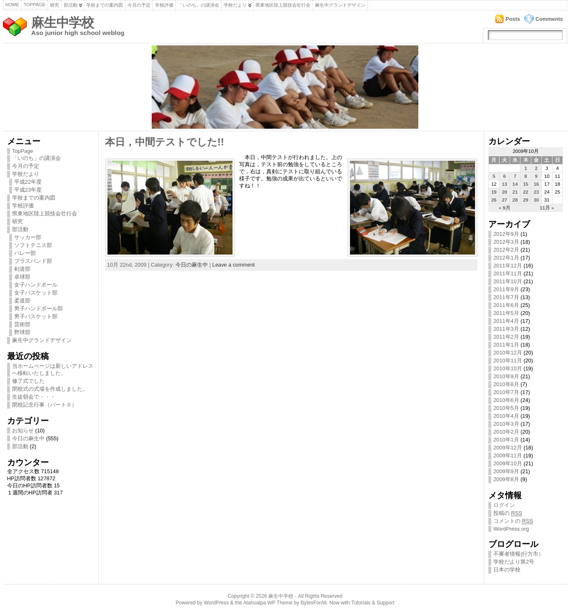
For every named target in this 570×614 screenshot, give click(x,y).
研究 (54, 4)
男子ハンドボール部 (38, 308)
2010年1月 (506, 440)
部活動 (71, 4)
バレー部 (25, 253)
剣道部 (22, 269)
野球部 (22, 332)
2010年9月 (506, 376)
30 (536, 199)
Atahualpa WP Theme (267, 603)
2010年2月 (506, 432)
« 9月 (504, 207)
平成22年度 (28, 182)
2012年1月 (506, 258)
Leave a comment (233, 265)
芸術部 (22, 324)
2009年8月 (506, 479)
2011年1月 (506, 345)
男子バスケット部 (36, 316)
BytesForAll (314, 603)
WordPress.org (511, 529)
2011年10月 (507, 281)
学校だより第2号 (513, 562)
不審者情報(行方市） (518, 554)
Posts (512, 19)
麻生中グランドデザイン (340, 4)
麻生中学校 (62, 22)
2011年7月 (506, 297)
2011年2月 (506, 337)
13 (504, 184)
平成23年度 (28, 190)
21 (515, 192)
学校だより (235, 4)
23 (536, 192)
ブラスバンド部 (33, 261)
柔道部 (22, 300)
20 (504, 192)
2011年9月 (506, 289)
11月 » (547, 207)
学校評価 (164, 4)
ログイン (504, 505)
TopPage (34, 4)
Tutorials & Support (373, 603)
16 (536, 184)
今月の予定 (139, 4)
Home (12, 4)
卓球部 (22, 277)
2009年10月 (507, 463)
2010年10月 (507, 368)
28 (515, 199)
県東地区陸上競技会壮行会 (282, 4)
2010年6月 (506, 400)
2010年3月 (506, 424)
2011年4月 (506, 321)
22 (525, 192)
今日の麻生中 (28, 438)
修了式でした (28, 381)
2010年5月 (506, 408)
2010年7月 (506, 392)
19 (494, 192)
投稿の (507, 513)
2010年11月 (507, 360)
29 (525, 199)
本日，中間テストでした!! (164, 142)
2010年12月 (507, 352)
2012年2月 (506, 250)
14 (515, 184)
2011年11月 (507, 273)
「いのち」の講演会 (198, 4)
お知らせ (23, 430)
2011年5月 (506, 313)
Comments (549, 19)
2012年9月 (506, 234)
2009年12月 (507, 447)
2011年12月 (507, 265)
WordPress (216, 603)
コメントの (513, 521)
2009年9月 (506, 471)
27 (504, 199)
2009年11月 (507, 455)
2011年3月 (506, 329)
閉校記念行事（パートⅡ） (44, 405)
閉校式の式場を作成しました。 (50, 389)
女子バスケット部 (36, 293)
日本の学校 (506, 570)
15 (525, 184)
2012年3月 (506, 242)
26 (494, 199)
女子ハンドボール (36, 285)
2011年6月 (506, 305)
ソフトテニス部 (33, 245)
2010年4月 (506, 416)
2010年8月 (506, 384)
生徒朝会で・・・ (33, 397)
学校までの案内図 (104, 4)
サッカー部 (27, 237)
